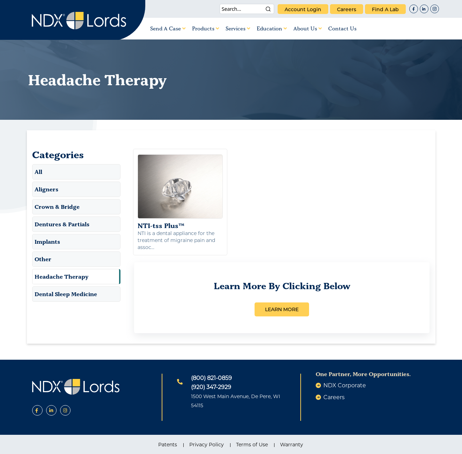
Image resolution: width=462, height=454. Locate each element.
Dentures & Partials (62, 224)
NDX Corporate (344, 385)
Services (238, 28)
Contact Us (342, 28)
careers (346, 9)
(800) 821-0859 (211, 378)
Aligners (46, 189)
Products (205, 28)
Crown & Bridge (57, 206)
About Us (307, 28)
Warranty (291, 444)
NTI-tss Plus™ (180, 192)
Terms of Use (252, 444)
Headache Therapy (61, 276)
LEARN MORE (282, 309)
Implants (47, 241)
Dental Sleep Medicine (66, 294)
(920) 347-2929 (211, 387)
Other (43, 259)
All (38, 171)
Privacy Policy (206, 444)
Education (272, 28)
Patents (167, 444)
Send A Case (167, 28)
